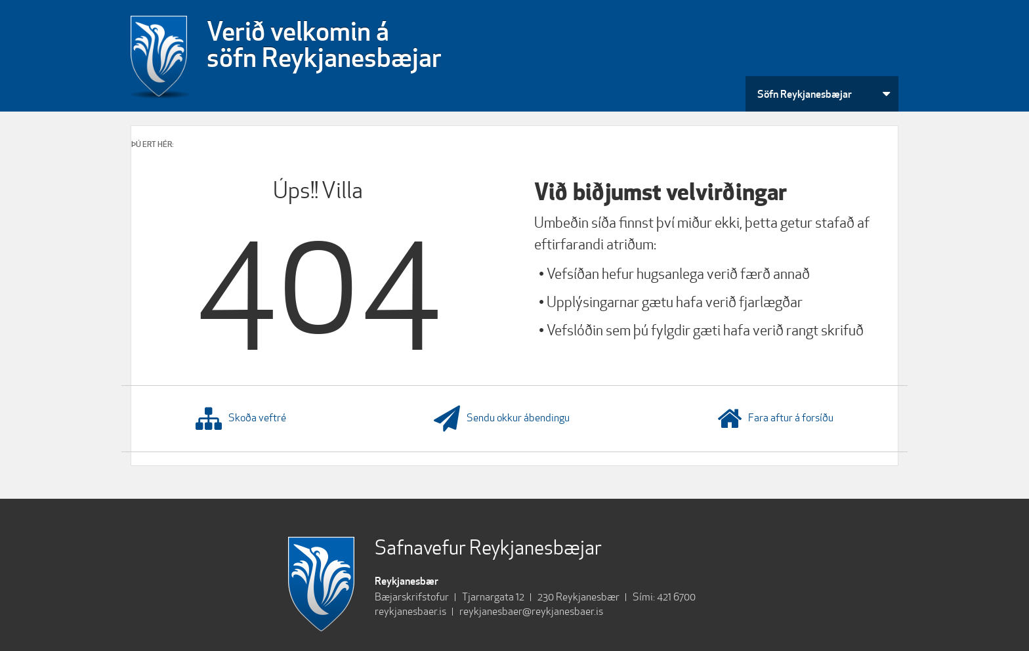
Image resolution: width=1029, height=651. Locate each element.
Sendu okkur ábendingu (502, 419)
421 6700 (676, 597)
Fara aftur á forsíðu (775, 419)
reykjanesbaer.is (410, 611)
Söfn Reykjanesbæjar (804, 94)
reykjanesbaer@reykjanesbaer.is (531, 611)
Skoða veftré (241, 419)
